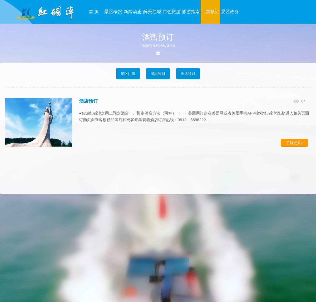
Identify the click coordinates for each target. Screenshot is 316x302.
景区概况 (113, 11)
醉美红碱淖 (152, 23)
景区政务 (230, 11)
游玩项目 (158, 73)
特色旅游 (172, 11)
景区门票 (128, 73)
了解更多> (294, 143)
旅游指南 (191, 11)
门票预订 (210, 11)
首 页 (94, 11)
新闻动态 (133, 11)
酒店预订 (188, 73)
